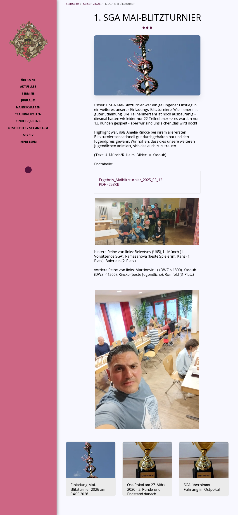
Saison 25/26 (91, 4)
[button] (28, 169)
